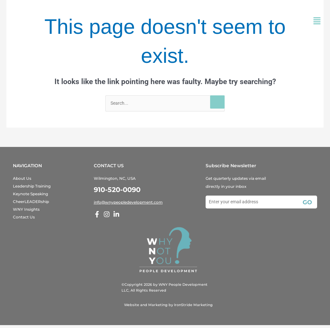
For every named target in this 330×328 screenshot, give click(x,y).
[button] (317, 21)
